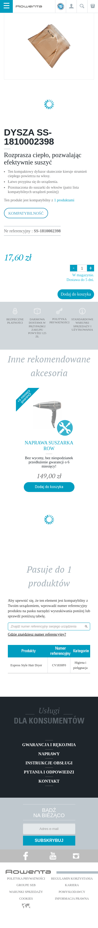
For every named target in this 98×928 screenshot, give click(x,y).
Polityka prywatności (26, 878)
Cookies (26, 898)
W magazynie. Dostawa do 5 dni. (80, 277)
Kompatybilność (26, 213)
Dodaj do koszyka (76, 294)
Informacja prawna (72, 898)
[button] (71, 6)
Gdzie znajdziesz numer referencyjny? (37, 634)
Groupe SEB (26, 885)
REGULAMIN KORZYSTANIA (72, 878)
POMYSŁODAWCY (72, 892)
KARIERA (72, 885)
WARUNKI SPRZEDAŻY (26, 892)
